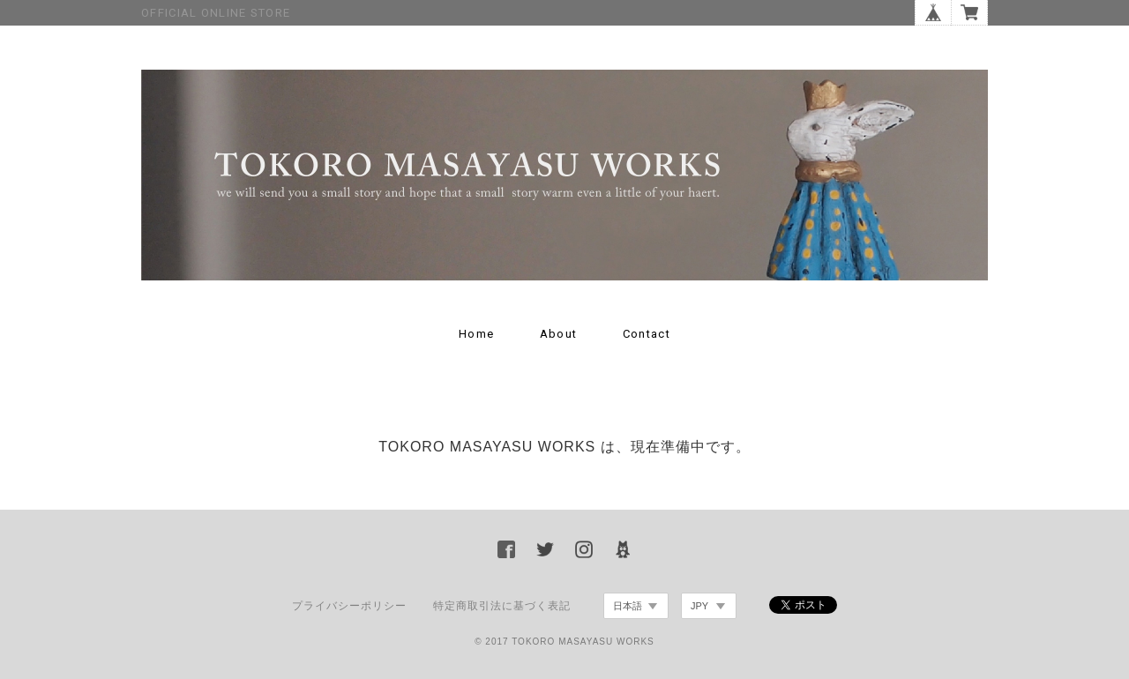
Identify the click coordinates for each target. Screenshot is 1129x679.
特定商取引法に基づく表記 (502, 606)
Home (476, 333)
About (559, 333)
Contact (646, 333)
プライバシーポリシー (349, 606)
